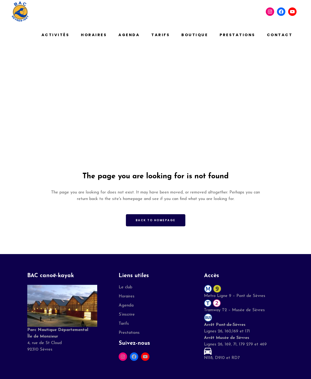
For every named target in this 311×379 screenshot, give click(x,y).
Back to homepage (156, 220)
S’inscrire (127, 314)
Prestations (129, 333)
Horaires (127, 296)
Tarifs (124, 323)
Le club (125, 287)
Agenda (126, 305)
